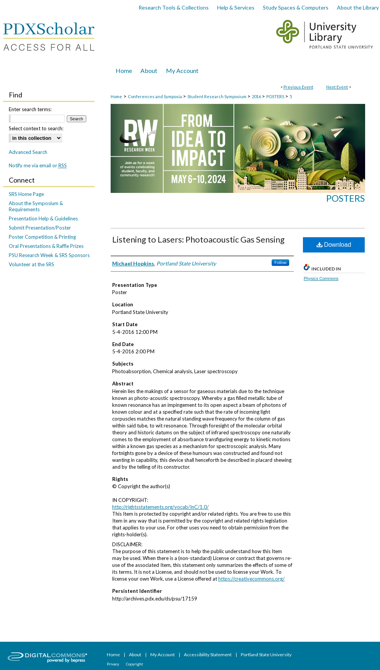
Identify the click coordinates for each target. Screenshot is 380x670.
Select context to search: (36, 128)
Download (334, 244)
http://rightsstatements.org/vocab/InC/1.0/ (160, 507)
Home (116, 96)
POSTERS (275, 96)
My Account (163, 654)
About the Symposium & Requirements (36, 206)
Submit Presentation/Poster (40, 228)
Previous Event (298, 86)
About (135, 654)
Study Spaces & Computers (295, 7)
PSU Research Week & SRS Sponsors (49, 255)
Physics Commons (321, 278)
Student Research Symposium (217, 96)
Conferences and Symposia (155, 96)
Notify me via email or (38, 165)
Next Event (337, 86)
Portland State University (266, 654)
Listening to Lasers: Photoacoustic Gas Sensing (198, 239)
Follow (280, 262)
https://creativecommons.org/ (251, 579)
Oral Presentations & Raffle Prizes (46, 246)
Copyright (134, 664)
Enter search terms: (30, 109)
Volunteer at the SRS (31, 264)
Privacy (113, 664)
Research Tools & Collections (173, 7)
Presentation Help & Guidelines (43, 218)
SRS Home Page (26, 194)
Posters (345, 198)
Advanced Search (28, 152)
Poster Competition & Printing (42, 237)
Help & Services (235, 7)
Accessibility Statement (208, 654)
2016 (257, 96)
